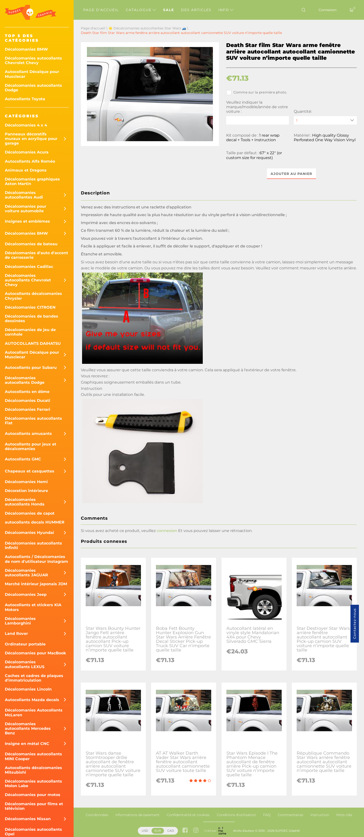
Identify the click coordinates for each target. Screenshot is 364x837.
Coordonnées (97, 815)
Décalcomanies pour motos (32, 794)
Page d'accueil (101, 10)
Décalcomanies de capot (30, 513)
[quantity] (325, 120)
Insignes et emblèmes (27, 221)
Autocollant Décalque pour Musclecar (32, 74)
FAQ (267, 815)
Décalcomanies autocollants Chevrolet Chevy (33, 60)
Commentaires (290, 815)
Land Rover (16, 633)
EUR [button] (157, 830)
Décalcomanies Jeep (26, 594)
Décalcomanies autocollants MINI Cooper (33, 756)
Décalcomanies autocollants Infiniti (33, 545)
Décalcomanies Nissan (28, 819)
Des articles (196, 10)
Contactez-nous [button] (354, 623)
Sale (168, 10)
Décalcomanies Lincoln (28, 689)
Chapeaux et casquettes (29, 471)
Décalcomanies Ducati (27, 400)
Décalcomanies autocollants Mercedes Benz (28, 728)
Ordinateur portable (25, 644)
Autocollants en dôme (27, 391)
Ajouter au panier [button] (291, 174)
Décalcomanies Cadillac (29, 266)
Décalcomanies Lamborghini (20, 620)
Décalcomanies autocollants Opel (33, 831)
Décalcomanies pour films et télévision (34, 806)
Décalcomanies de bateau (31, 244)
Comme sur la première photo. (256, 92)
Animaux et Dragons (26, 170)
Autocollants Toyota (25, 99)
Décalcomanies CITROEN (30, 307)
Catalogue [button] (141, 10)
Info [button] (225, 10)
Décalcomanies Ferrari (27, 409)
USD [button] (145, 830)
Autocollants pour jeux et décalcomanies (30, 446)
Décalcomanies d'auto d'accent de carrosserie (36, 255)
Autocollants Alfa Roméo (30, 161)
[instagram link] (195, 831)
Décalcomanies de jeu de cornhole (30, 332)
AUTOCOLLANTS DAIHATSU (33, 343)
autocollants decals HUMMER (34, 522)
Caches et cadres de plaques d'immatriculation (34, 678)
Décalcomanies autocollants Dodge (33, 87)
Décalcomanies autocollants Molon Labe (33, 783)
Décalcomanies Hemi (26, 481)
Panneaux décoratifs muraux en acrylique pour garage (31, 139)
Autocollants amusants (28, 433)
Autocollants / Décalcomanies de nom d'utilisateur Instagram (36, 559)
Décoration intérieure (26, 490)
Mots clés (344, 815)
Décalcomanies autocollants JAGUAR (26, 572)
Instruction (319, 815)
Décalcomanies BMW (26, 49)
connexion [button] (167, 531)
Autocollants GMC (23, 459)
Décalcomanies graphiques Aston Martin (32, 181)
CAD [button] (170, 830)
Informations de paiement (137, 815)
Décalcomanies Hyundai (29, 532)
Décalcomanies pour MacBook (35, 653)
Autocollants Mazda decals (32, 700)
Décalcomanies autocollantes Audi (24, 194)
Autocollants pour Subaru (31, 367)
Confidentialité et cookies (188, 815)
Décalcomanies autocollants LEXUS (24, 664)
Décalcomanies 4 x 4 (26, 125)
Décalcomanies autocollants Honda (24, 501)
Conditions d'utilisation (236, 815)
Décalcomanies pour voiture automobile (25, 208)
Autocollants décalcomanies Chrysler (33, 295)
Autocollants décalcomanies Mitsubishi (33, 770)
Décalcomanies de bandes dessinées (31, 318)
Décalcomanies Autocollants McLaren (34, 712)
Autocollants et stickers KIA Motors (33, 607)
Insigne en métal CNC (27, 743)
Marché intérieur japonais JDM (36, 584)
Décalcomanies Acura (27, 152)
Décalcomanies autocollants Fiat (33, 420)
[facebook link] (185, 831)
